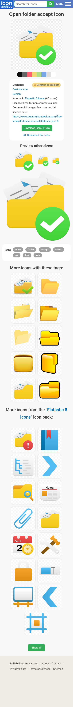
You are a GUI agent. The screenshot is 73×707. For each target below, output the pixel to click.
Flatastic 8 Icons (35, 98)
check (58, 249)
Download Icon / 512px (37, 128)
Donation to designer (48, 84)
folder (31, 249)
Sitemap (58, 668)
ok (16, 255)
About (45, 663)
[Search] (50, 4)
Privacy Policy (18, 668)
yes (38, 255)
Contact (56, 663)
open (18, 249)
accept (44, 249)
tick (27, 255)
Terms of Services (39, 668)
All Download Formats (36, 135)
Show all (36, 647)
